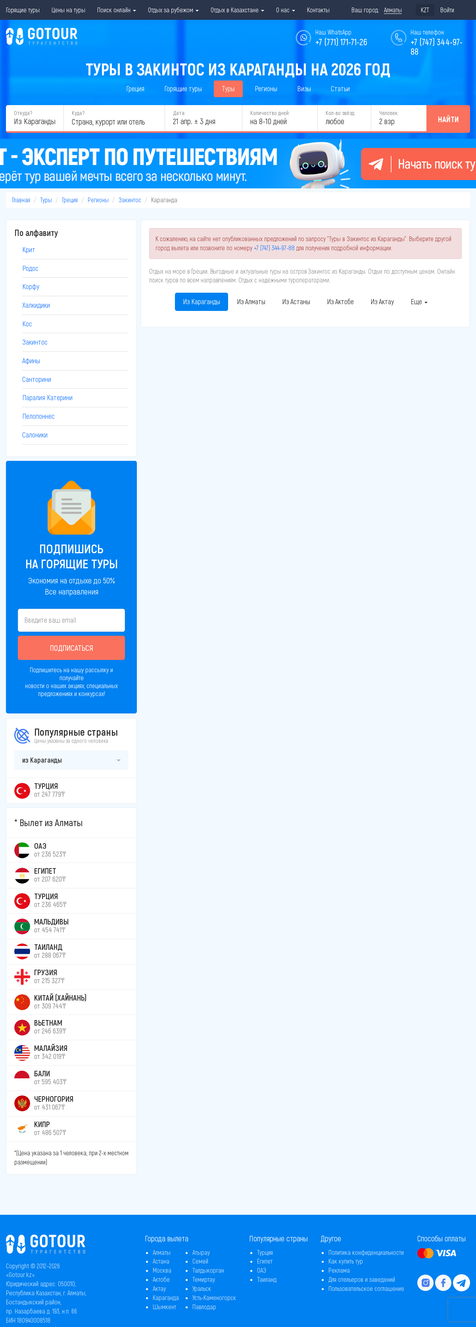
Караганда (166, 1297)
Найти (448, 119)
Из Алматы (251, 301)
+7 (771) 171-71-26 (341, 41)
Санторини (36, 379)
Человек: (388, 112)
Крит (28, 249)
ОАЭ (261, 1270)
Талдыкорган (208, 1270)
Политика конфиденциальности (366, 1252)
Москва (162, 1270)
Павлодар (204, 1306)
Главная (21, 199)
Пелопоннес (38, 416)
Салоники (35, 434)
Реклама (339, 1270)
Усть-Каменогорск (214, 1297)
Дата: (179, 112)
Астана (161, 1261)
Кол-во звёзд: (340, 112)
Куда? (78, 112)
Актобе (161, 1279)
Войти (447, 9)
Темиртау (203, 1279)
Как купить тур (345, 1261)
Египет (265, 1261)
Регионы (266, 88)
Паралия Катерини (47, 397)
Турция (265, 1252)
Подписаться (71, 647)
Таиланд (266, 1279)
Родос (30, 268)
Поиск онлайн (116, 9)
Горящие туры (23, 9)
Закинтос (130, 199)
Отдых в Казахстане (237, 9)
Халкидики (36, 305)
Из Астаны (296, 301)
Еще (419, 301)
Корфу (30, 286)
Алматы (162, 1252)
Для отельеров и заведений (361, 1279)
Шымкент (164, 1306)
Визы (304, 88)
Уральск (201, 1288)
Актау (159, 1288)
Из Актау (382, 301)
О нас (285, 9)
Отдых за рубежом (173, 9)
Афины (31, 360)
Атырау (201, 1252)
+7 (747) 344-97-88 (274, 247)
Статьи (340, 88)
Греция (135, 88)
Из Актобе (340, 301)
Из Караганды (201, 301)
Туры (228, 88)
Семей (200, 1261)
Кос (27, 323)
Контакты (318, 9)
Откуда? (23, 112)
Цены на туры (68, 9)
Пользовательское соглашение (366, 1288)
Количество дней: (270, 112)
